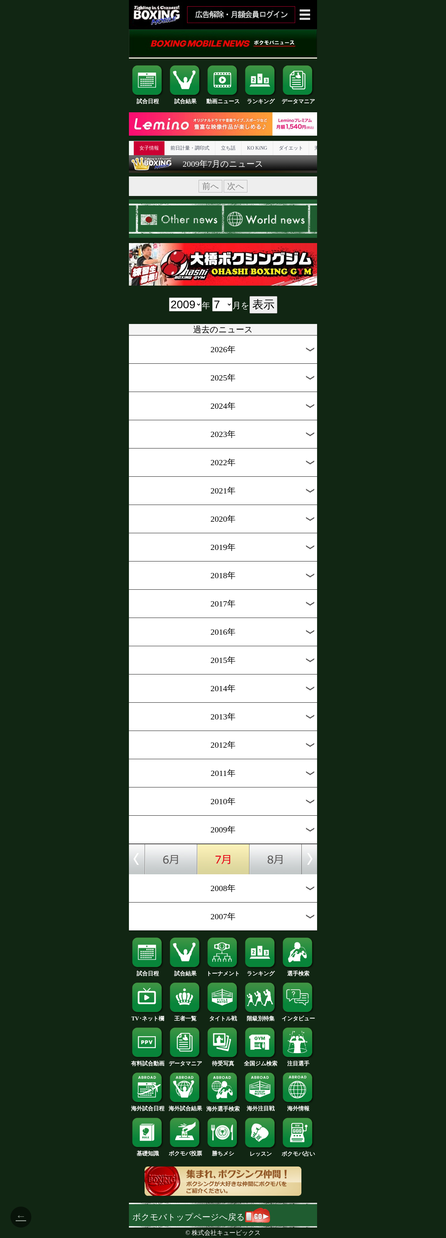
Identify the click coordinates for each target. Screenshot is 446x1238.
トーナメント (223, 970)
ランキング (261, 98)
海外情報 (298, 1105)
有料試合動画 (148, 1060)
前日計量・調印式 (189, 148)
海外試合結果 (185, 1105)
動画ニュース (223, 98)
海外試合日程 (148, 1105)
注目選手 (298, 1060)
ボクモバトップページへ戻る (201, 1217)
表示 (263, 304)
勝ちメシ (223, 1150)
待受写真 (223, 1060)
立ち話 (228, 148)
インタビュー (298, 1015)
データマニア (298, 98)
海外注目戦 (261, 1105)
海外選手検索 (223, 1106)
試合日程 (148, 98)
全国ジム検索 (261, 1060)
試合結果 (185, 98)
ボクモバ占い (298, 1151)
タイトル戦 (223, 1015)
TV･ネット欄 (148, 1015)
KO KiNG (257, 148)
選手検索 (298, 970)
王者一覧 (185, 1015)
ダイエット (291, 148)
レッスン (261, 1151)
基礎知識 (148, 1150)
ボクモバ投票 (185, 1150)
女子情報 (149, 148)
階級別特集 (261, 1015)
